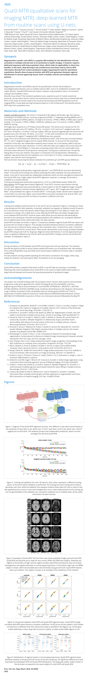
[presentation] (56, 160)
